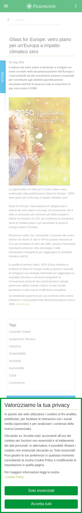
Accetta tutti (41, 504)
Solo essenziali (41, 490)
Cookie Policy (14, 477)
